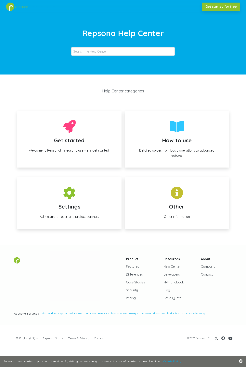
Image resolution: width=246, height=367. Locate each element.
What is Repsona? (45, 6)
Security (132, 290)
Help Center (172, 266)
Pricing (131, 298)
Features (132, 266)
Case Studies (135, 282)
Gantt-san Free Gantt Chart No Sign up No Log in (112, 313)
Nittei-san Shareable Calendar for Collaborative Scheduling (173, 313)
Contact (207, 274)
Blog (166, 290)
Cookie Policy (172, 361)
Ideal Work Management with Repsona (62, 313)
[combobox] (123, 51)
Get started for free (221, 6)
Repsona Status (53, 338)
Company (208, 266)
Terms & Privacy (78, 338)
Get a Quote (172, 298)
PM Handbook (173, 282)
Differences (134, 274)
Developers (171, 274)
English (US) (26, 338)
